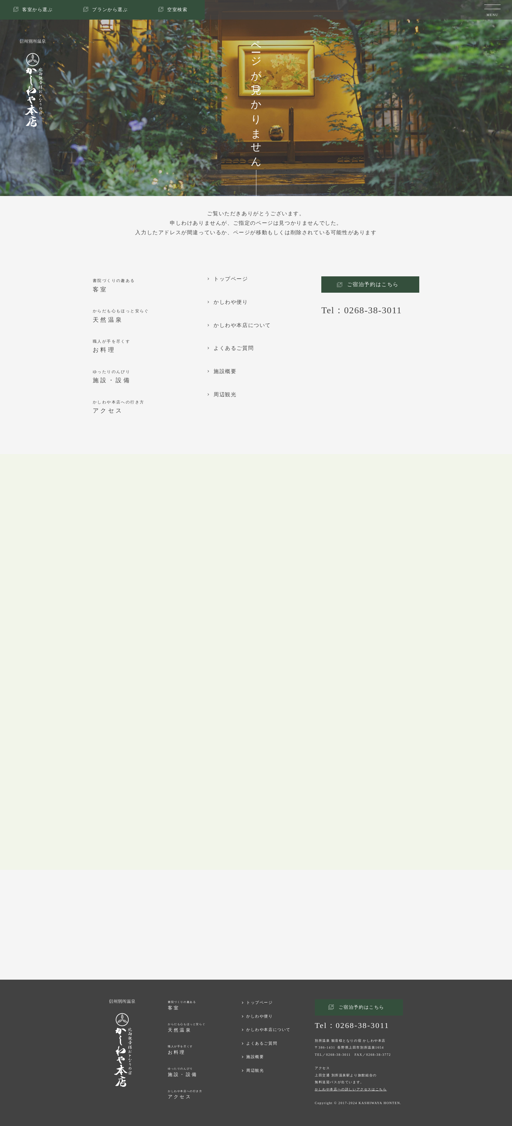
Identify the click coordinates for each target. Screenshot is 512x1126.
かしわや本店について (242, 325)
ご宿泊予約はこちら (373, 284)
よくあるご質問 (234, 348)
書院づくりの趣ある (150, 286)
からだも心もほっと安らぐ (150, 316)
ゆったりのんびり (150, 377)
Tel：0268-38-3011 (361, 310)
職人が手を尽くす (150, 346)
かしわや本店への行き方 (150, 407)
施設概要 (225, 371)
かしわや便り (231, 302)
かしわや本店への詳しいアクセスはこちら (351, 1089)
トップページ (231, 279)
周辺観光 (225, 394)
